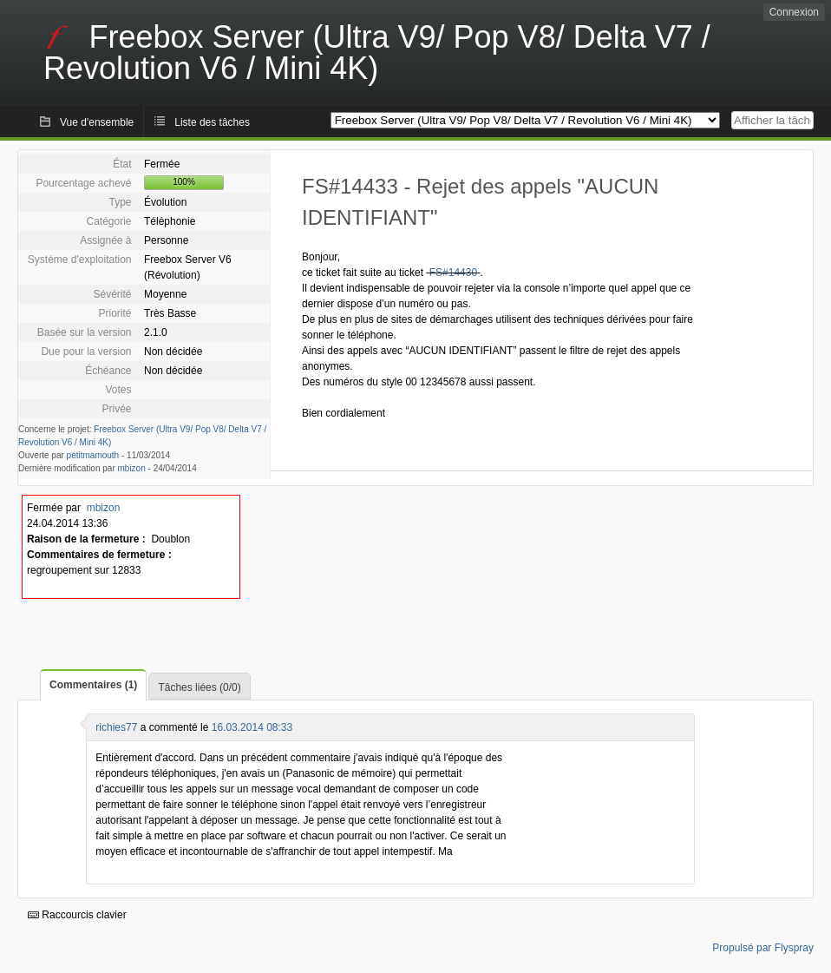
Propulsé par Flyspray (763, 948)
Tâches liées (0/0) (199, 687)
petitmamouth (93, 455)
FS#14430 (453, 272)
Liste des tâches (212, 122)
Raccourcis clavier (77, 915)
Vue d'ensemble (97, 122)
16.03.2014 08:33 (252, 727)
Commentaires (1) (93, 685)
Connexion (794, 12)
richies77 (116, 727)
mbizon (132, 468)
